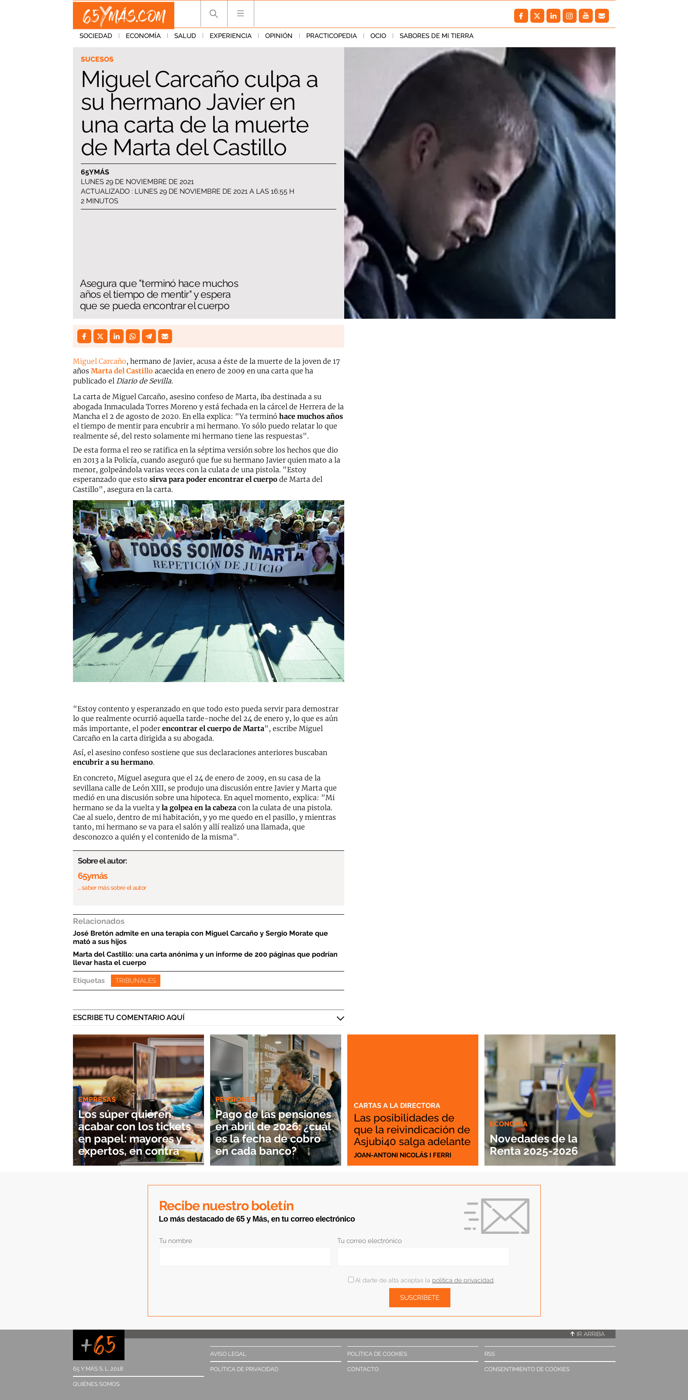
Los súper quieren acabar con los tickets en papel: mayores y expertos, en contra (136, 1126)
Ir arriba (587, 1333)
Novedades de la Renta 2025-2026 (540, 1144)
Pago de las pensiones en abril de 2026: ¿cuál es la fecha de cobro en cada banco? (272, 1126)
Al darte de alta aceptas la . (421, 1280)
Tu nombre (175, 1241)
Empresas (97, 1087)
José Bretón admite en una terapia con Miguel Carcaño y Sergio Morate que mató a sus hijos (200, 937)
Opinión (279, 39)
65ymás (95, 172)
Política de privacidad (244, 1369)
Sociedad (96, 39)
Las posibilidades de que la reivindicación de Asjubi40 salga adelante (408, 1124)
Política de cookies (377, 1354)
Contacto (363, 1369)
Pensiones (236, 1087)
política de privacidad (463, 1280)
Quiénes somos (96, 1384)
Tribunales (135, 981)
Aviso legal (228, 1354)
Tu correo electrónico (369, 1241)
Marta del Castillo (122, 370)
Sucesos (98, 59)
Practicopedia (331, 39)
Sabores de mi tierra (437, 39)
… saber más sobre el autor (112, 887)
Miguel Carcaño (99, 361)
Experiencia (231, 39)
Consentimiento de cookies (527, 1369)
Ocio (378, 39)
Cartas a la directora (398, 1094)
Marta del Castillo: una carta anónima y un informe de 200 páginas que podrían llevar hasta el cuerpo (205, 958)
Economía (143, 39)
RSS (489, 1354)
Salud (185, 39)
